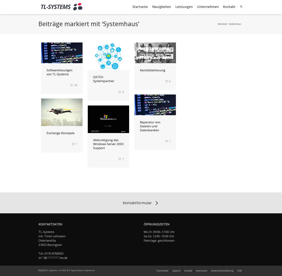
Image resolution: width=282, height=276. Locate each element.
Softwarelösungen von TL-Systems (59, 72)
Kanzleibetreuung (152, 70)
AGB (239, 270)
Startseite (140, 7)
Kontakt (229, 7)
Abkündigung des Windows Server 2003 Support (108, 144)
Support (176, 270)
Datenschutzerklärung (222, 270)
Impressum (201, 270)
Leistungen (184, 7)
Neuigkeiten (161, 7)
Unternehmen (208, 7)
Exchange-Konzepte (60, 133)
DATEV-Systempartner (103, 79)
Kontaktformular (141, 203)
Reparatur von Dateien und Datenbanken (150, 126)
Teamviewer (162, 270)
